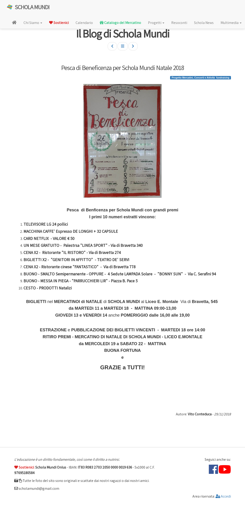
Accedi (223, 496)
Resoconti (179, 22)
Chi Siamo (33, 22)
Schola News (204, 22)
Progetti (156, 22)
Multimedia (231, 22)
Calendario (84, 22)
